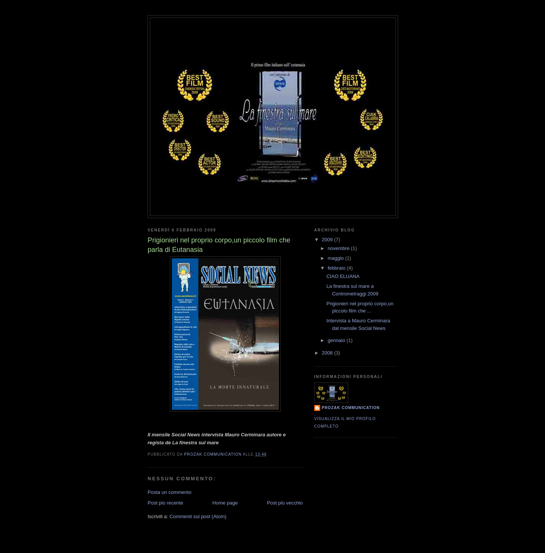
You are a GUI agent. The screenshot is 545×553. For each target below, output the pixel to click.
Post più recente (165, 503)
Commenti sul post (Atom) (198, 516)
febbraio (337, 268)
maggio (336, 258)
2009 (328, 239)
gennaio (337, 340)
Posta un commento (170, 492)
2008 (328, 353)
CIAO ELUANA (342, 276)
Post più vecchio (285, 503)
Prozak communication (351, 408)
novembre (339, 248)
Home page (225, 503)
